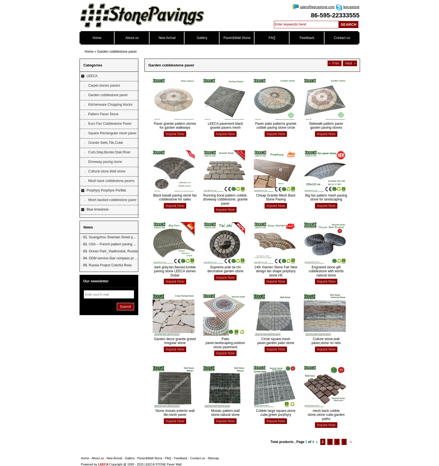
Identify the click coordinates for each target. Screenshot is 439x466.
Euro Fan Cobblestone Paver (110, 124)
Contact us (342, 38)
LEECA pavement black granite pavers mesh (225, 126)
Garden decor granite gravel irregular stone (175, 341)
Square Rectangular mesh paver (112, 133)
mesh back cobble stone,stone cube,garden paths (326, 415)
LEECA (92, 76)
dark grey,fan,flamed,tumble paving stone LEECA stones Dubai (175, 271)
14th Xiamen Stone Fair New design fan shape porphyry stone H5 (275, 271)
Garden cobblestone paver (117, 52)
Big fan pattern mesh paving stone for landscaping (326, 197)
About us (132, 38)
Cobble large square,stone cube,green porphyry (276, 413)
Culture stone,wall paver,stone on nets (326, 341)
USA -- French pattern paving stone (115, 244)
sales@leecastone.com (317, 7)
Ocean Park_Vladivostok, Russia (113, 251)
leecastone (351, 7)
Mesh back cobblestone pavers (111, 181)
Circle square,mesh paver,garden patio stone (275, 341)
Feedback (307, 38)
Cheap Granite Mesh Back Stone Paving (276, 197)
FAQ (271, 38)
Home (96, 38)
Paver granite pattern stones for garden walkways (175, 126)
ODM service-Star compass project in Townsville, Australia (132, 258)
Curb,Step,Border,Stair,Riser (109, 152)
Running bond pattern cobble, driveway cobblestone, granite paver (225, 199)
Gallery (202, 38)
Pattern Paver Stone (103, 114)
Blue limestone (98, 209)
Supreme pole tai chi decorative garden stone (225, 269)
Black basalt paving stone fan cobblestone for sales (175, 197)
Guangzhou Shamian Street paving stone (119, 237)
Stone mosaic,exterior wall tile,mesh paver (175, 413)
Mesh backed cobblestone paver (112, 200)
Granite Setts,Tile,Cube (105, 143)
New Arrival (167, 38)
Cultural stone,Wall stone (106, 171)
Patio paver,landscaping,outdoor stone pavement (225, 343)
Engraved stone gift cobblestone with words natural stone (326, 271)
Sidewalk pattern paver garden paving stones (326, 126)
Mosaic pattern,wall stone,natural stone (225, 413)
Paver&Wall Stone (237, 38)
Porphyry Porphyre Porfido (106, 190)
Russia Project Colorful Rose (110, 265)
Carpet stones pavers (104, 85)
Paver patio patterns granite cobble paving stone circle (275, 126)
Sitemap (213, 458)
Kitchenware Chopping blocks (110, 105)
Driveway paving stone (105, 162)
